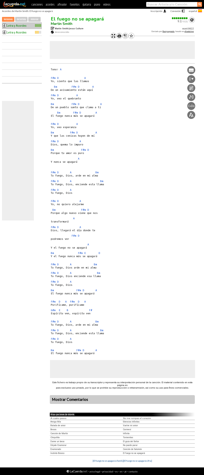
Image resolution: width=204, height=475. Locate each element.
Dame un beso (57, 441)
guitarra (86, 4)
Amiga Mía (55, 421)
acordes (50, 4)
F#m (53, 78)
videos (106, 4)
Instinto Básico (57, 453)
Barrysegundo (169, 31)
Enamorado (55, 449)
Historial (34, 19)
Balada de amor (58, 425)
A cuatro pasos (58, 418)
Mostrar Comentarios (70, 399)
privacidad (107, 471)
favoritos (74, 4)
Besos (53, 429)
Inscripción (156, 11)
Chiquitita (55, 437)
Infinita (126, 433)
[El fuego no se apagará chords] (108, 460)
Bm (55, 86)
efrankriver (189, 31)
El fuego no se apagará (77, 19)
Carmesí (127, 429)
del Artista (21, 19)
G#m (53, 310)
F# (90, 310)
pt (126, 471)
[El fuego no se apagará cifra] (137, 460)
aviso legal (94, 471)
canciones (37, 4)
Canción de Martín (59, 433)
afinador (62, 4)
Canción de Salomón (132, 449)
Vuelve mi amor (130, 425)
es (116, 471)
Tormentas (128, 437)
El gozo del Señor (131, 441)
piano (97, 4)
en (121, 471)
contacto (132, 471)
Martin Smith (61, 23)
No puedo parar (130, 445)
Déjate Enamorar (58, 445)
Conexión (175, 11)
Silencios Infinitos (131, 421)
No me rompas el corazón (137, 418)
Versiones (8, 19)
